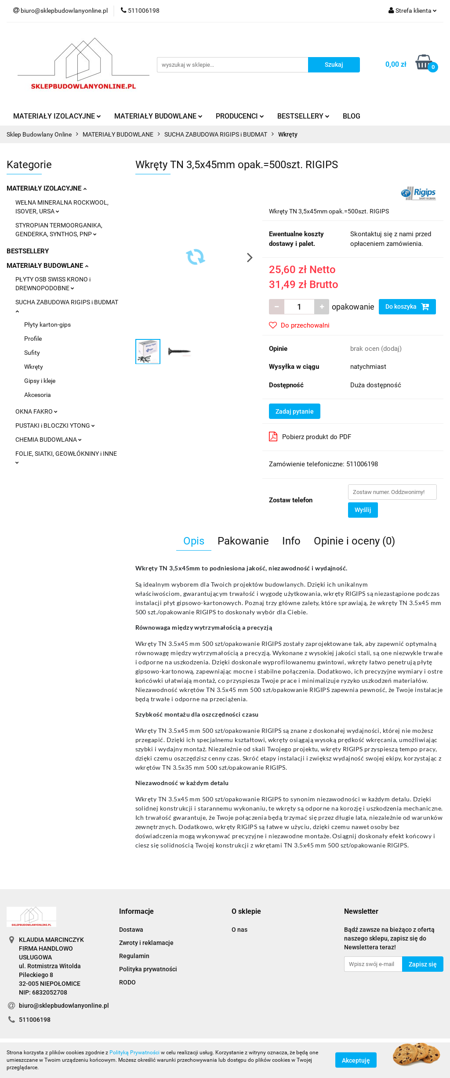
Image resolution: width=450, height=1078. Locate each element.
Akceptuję (356, 1060)
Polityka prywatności (148, 969)
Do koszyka (407, 306)
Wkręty (33, 366)
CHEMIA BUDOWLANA (48, 439)
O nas (239, 929)
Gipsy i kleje (39, 380)
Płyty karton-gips (47, 324)
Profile (33, 338)
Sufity (32, 352)
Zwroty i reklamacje (146, 942)
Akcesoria (37, 394)
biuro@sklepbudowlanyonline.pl (64, 1005)
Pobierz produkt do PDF (310, 436)
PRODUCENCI (240, 116)
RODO (127, 982)
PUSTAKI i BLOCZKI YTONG (55, 425)
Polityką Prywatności (134, 1052)
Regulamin (134, 955)
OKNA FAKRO (36, 411)
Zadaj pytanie (295, 411)
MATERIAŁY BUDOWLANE (158, 116)
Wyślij (363, 509)
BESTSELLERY (303, 116)
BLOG (351, 116)
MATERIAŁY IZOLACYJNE (57, 116)
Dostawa (131, 929)
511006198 (35, 1019)
